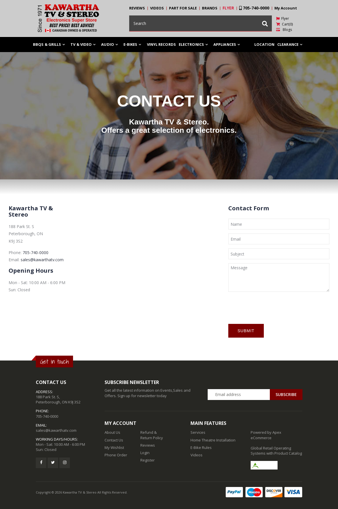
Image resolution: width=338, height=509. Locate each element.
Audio (107, 44)
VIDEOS (157, 8)
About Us (112, 432)
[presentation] (271, 307)
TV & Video (81, 44)
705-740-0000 (254, 8)
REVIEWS (137, 8)
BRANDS (209, 8)
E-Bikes (130, 44)
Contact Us (114, 440)
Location (264, 44)
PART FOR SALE (183, 8)
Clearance (287, 44)
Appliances (224, 44)
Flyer (282, 18)
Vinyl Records (161, 44)
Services (197, 432)
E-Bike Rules (201, 447)
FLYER (228, 8)
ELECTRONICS (191, 44)
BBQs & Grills (47, 44)
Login (145, 452)
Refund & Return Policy (151, 435)
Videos (196, 454)
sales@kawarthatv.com (42, 259)
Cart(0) (284, 24)
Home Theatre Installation (212, 440)
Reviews (147, 445)
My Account (285, 8)
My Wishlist (114, 447)
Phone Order (116, 454)
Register (147, 460)
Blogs (284, 29)
